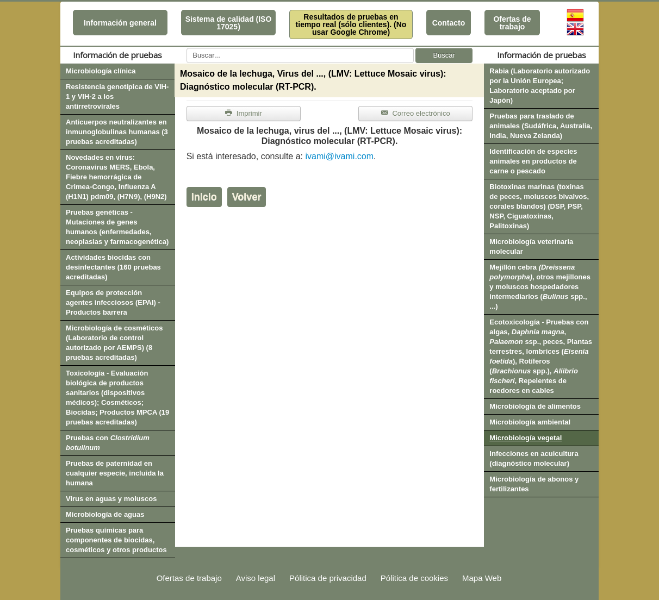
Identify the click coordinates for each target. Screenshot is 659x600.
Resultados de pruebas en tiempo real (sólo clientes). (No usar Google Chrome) (351, 24)
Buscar (444, 55)
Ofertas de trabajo (512, 23)
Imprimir (243, 113)
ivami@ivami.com (339, 156)
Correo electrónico (415, 113)
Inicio (204, 196)
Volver (247, 196)
